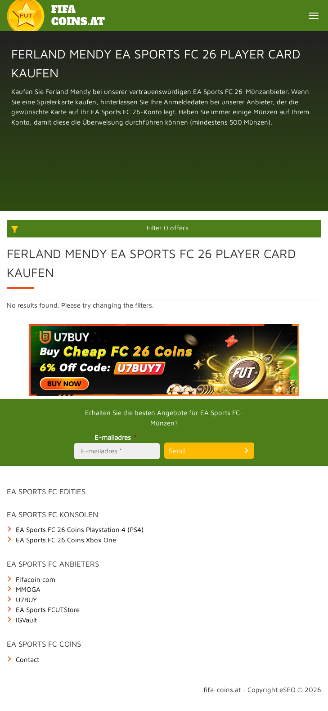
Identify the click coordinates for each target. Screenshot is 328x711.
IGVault (26, 620)
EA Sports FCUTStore (48, 609)
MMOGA (28, 589)
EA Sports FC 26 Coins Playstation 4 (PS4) (80, 529)
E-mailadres (116, 437)
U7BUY (26, 600)
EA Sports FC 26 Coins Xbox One (66, 540)
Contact (27, 659)
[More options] (164, 228)
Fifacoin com (35, 579)
